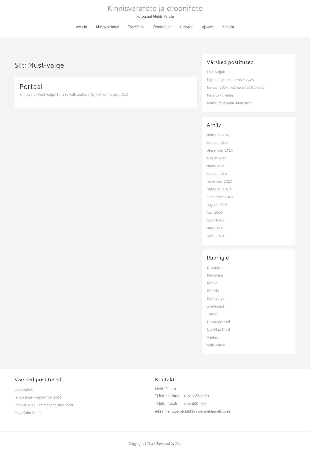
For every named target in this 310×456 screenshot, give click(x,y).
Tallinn (61, 94)
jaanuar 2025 (217, 142)
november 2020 (219, 181)
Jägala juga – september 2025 (230, 80)
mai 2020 (214, 228)
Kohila (212, 283)
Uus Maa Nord (218, 329)
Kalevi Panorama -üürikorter (229, 103)
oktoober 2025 (219, 135)
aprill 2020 (215, 236)
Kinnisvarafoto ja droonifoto (155, 8)
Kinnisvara (27, 94)
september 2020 (220, 197)
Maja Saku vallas (220, 95)
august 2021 (216, 158)
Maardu (213, 291)
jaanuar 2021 (217, 174)
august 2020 (217, 205)
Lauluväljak (216, 72)
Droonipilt (215, 267)
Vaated (212, 337)
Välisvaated (78, 94)
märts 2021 (215, 166)
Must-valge (46, 94)
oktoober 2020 (219, 189)
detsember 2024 (220, 150)
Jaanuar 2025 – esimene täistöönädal (236, 87)
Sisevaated (215, 306)
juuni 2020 (215, 220)
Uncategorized (218, 322)
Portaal (31, 87)
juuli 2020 (215, 212)
